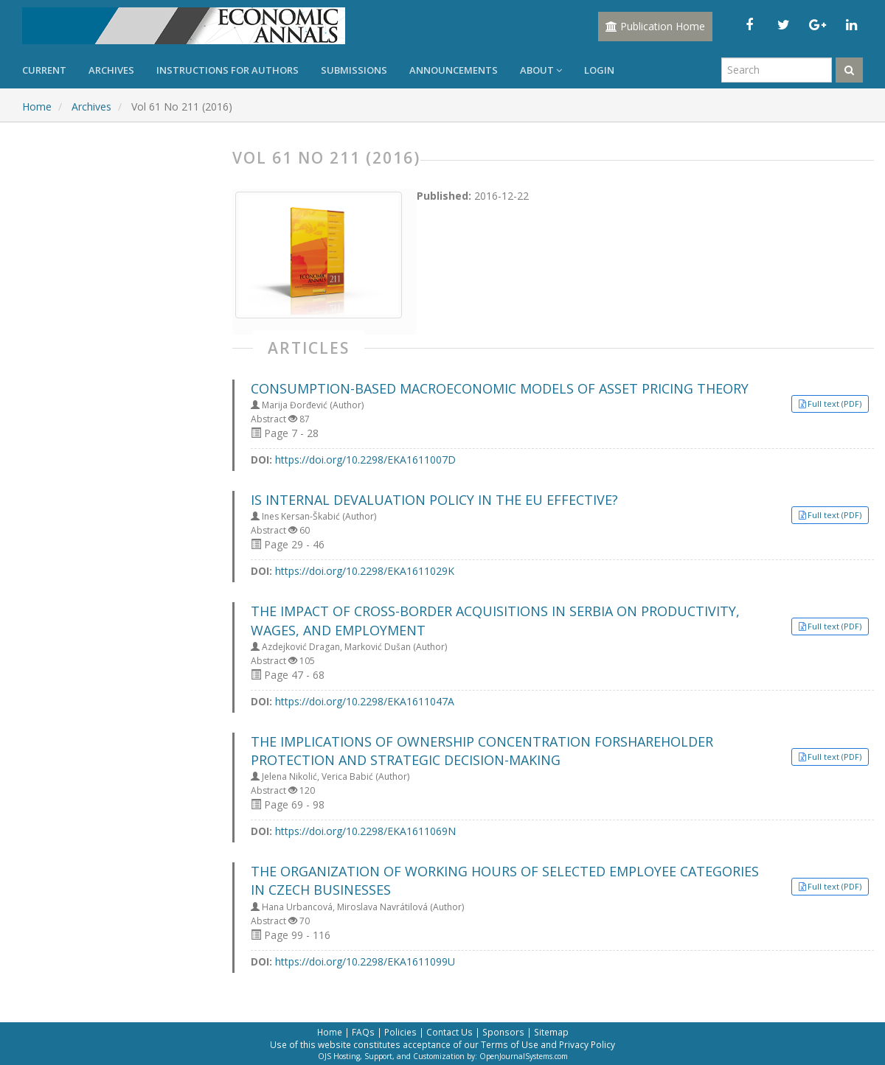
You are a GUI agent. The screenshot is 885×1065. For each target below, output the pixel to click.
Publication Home (655, 26)
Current (44, 70)
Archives (111, 70)
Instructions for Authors (227, 70)
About (541, 70)
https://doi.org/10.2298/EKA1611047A (364, 701)
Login (599, 70)
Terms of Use (509, 1044)
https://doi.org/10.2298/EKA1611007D (365, 460)
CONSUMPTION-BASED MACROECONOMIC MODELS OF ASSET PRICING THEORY (500, 388)
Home (37, 106)
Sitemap (551, 1032)
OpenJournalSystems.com (523, 1056)
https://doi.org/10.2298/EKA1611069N (365, 831)
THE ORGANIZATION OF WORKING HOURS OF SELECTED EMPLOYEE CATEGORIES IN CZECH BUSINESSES (505, 880)
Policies (400, 1032)
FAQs (363, 1032)
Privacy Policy (587, 1044)
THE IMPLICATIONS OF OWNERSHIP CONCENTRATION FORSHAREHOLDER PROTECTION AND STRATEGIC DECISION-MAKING (482, 751)
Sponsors (503, 1032)
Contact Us (449, 1032)
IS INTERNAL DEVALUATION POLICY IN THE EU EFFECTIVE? (434, 500)
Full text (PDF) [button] (834, 403)
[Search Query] (776, 70)
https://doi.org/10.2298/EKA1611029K (364, 571)
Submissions (354, 70)
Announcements (453, 70)
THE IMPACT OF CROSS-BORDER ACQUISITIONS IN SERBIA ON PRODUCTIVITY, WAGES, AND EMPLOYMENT (495, 620)
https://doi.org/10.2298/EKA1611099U (365, 961)
